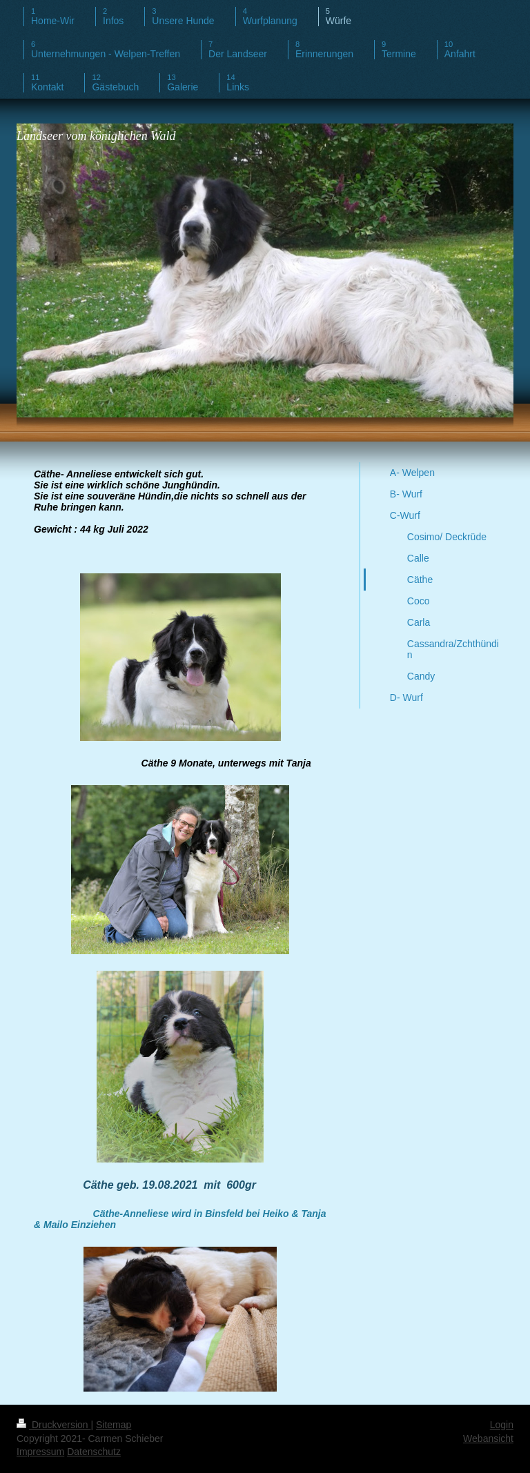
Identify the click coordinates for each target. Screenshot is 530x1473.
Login (501, 1424)
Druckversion (53, 1424)
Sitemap (113, 1424)
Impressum (40, 1451)
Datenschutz (94, 1451)
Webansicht (488, 1438)
